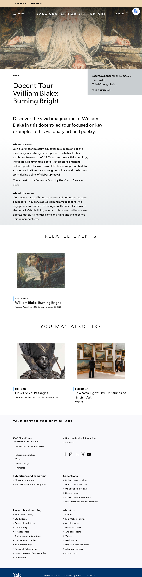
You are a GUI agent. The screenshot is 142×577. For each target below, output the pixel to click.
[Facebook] (65, 454)
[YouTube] (89, 454)
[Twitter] (83, 454)
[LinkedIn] (77, 454)
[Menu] (20, 14)
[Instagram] (71, 454)
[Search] (121, 14)
